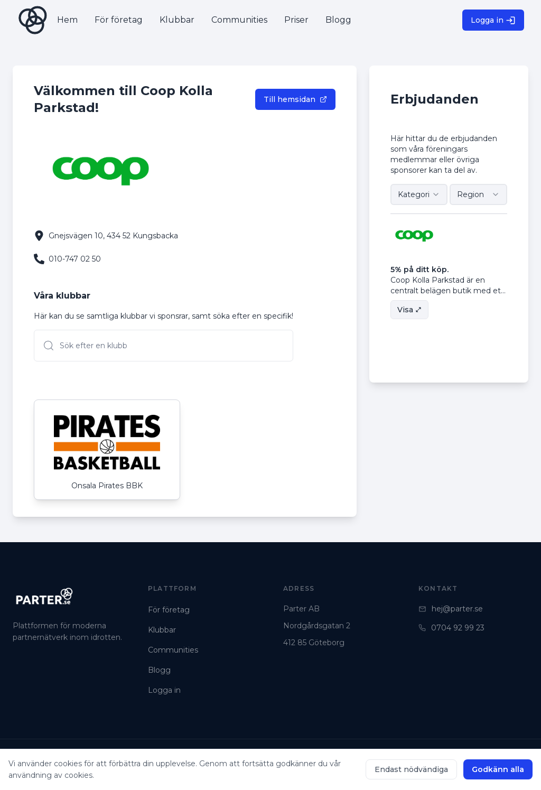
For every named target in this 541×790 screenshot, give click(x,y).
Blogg (159, 670)
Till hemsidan (295, 99)
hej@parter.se (450, 609)
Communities (173, 650)
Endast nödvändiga (411, 769)
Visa (409, 309)
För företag (169, 610)
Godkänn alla (498, 769)
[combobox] (419, 194)
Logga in (493, 20)
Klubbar (162, 630)
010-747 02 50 (75, 259)
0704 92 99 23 (451, 628)
